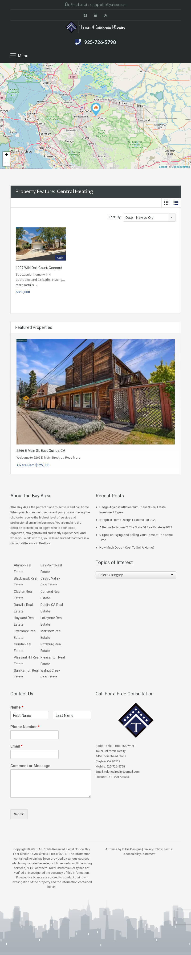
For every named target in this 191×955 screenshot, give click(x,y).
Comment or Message (30, 766)
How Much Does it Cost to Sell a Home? (126, 547)
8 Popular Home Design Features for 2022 (127, 520)
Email (16, 746)
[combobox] (149, 218)
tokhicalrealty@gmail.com (122, 771)
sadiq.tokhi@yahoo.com (108, 4)
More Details (26, 285)
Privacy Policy (153, 849)
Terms (168, 849)
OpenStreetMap (180, 166)
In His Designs (132, 849)
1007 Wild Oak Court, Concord (39, 268)
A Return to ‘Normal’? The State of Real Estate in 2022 (135, 527)
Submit (19, 814)
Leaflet (163, 166)
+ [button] (6, 155)
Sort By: (115, 217)
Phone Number (25, 727)
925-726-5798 (100, 42)
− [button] (6, 162)
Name (16, 707)
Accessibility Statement (139, 854)
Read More (72, 457)
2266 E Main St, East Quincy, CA (40, 450)
